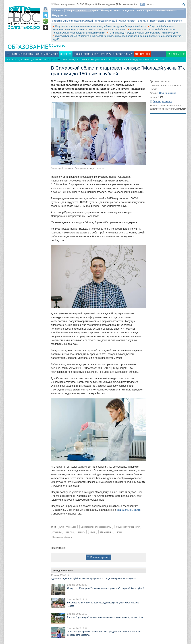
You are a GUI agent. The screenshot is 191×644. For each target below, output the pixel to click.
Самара (70, 10)
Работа (162, 59)
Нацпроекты (59, 15)
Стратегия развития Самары (77, 21)
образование (106, 532)
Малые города (144, 10)
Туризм (64, 59)
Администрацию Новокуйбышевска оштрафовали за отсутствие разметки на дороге (93, 578)
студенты (56, 532)
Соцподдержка (135, 59)
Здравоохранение (38, 59)
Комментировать (98, 557)
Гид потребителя (176, 54)
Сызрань (94, 10)
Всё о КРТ (143, 21)
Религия (154, 59)
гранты (81, 532)
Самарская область (62, 537)
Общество (57, 45)
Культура (106, 54)
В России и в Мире (123, 54)
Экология (123, 59)
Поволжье (57, 10)
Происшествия (82, 54)
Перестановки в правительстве (166, 21)
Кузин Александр (67, 527)
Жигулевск (128, 10)
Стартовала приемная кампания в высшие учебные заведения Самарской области (101, 26)
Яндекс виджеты (105, 4)
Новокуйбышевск (110, 10)
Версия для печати (162, 101)
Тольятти (81, 10)
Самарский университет (128, 527)
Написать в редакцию (63, 4)
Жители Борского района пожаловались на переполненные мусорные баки (105, 617)
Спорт (95, 54)
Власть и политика (22, 54)
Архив (89, 4)
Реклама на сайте (126, 4)
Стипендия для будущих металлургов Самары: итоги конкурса (144, 32)
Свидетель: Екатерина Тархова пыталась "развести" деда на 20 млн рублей (105, 588)
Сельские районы (164, 10)
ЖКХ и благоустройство (18, 59)
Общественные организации (104, 59)
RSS (80, 4)
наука (92, 532)
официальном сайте (129, 509)
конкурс (70, 532)
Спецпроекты (142, 54)
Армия (146, 59)
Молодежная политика (79, 59)
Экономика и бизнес (47, 54)
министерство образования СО (96, 527)
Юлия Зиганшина (167, 93)
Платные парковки (126, 21)
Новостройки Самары (104, 21)
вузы (119, 532)
